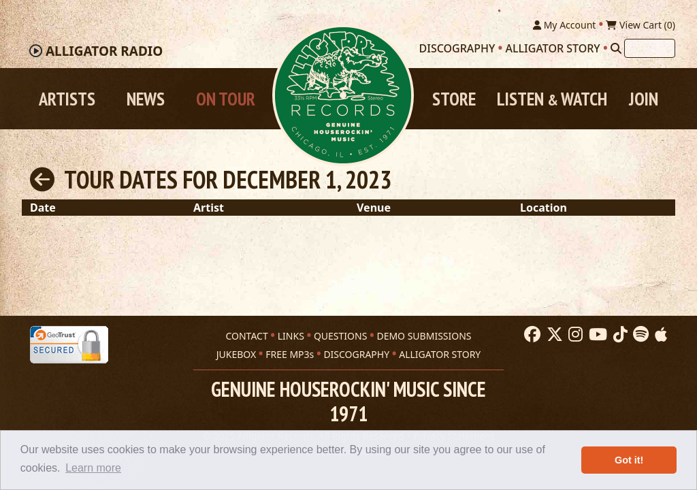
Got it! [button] (629, 460)
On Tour (225, 98)
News (146, 98)
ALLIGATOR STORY (440, 354)
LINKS (291, 335)
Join (643, 98)
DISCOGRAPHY (356, 354)
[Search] (616, 48)
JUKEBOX (236, 354)
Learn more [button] (93, 468)
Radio (104, 51)
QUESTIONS (340, 335)
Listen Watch (552, 98)
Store (454, 98)
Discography (457, 48)
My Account (564, 24)
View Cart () (640, 24)
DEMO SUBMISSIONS (423, 335)
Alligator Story (553, 48)
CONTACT (246, 335)
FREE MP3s (289, 354)
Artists (67, 98)
